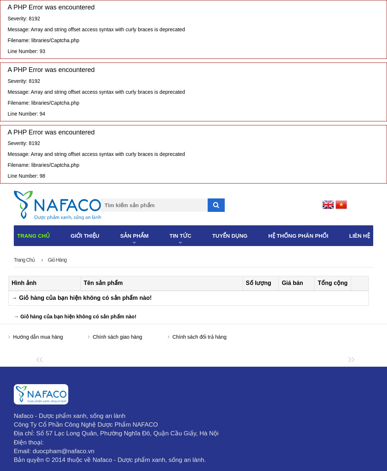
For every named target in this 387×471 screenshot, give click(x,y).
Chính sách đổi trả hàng (199, 337)
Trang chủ (24, 260)
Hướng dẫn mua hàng (38, 337)
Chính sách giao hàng (117, 337)
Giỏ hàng (57, 260)
